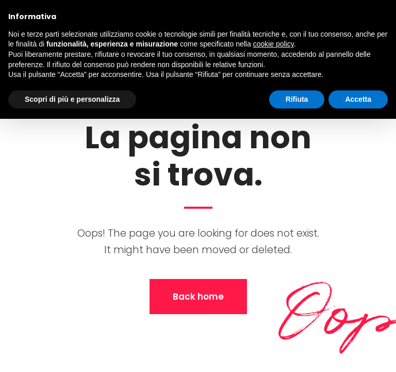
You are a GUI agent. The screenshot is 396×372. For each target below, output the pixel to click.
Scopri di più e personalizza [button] (72, 99)
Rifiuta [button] (297, 99)
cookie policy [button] (273, 44)
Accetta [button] (358, 99)
